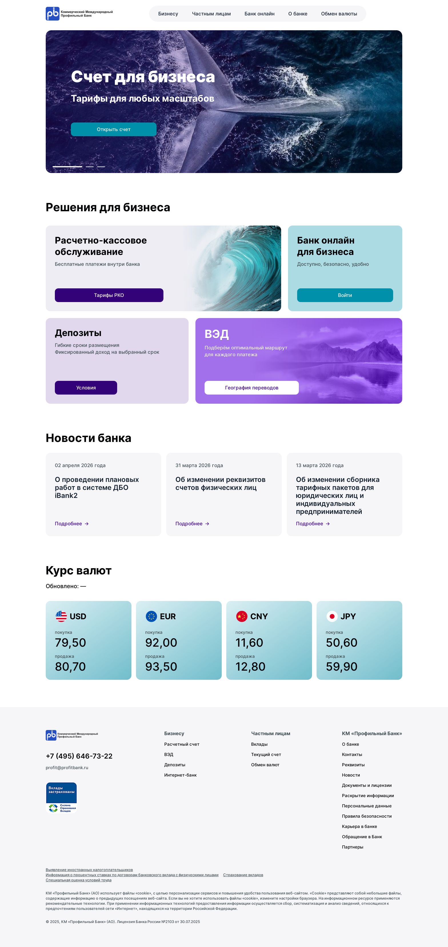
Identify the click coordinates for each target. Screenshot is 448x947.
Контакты (352, 754)
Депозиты (174, 764)
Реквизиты (353, 764)
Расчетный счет (181, 744)
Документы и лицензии (367, 785)
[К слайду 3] (101, 166)
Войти (345, 295)
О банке (297, 14)
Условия (86, 388)
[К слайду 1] (67, 166)
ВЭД (168, 754)
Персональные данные (367, 806)
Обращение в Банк (362, 836)
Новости (351, 775)
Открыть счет (114, 129)
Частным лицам (211, 14)
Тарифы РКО (109, 295)
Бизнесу (168, 14)
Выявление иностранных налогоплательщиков (89, 869)
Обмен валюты (339, 14)
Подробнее (68, 523)
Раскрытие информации (368, 795)
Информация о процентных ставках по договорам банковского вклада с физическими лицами (132, 874)
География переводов (252, 388)
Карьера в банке (359, 826)
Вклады (259, 744)
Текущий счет (266, 754)
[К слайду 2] (90, 166)
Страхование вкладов (243, 874)
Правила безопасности (367, 816)
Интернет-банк (180, 775)
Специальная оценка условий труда (78, 880)
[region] (224, 101)
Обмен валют (265, 764)
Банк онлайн (260, 14)
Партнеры (352, 847)
